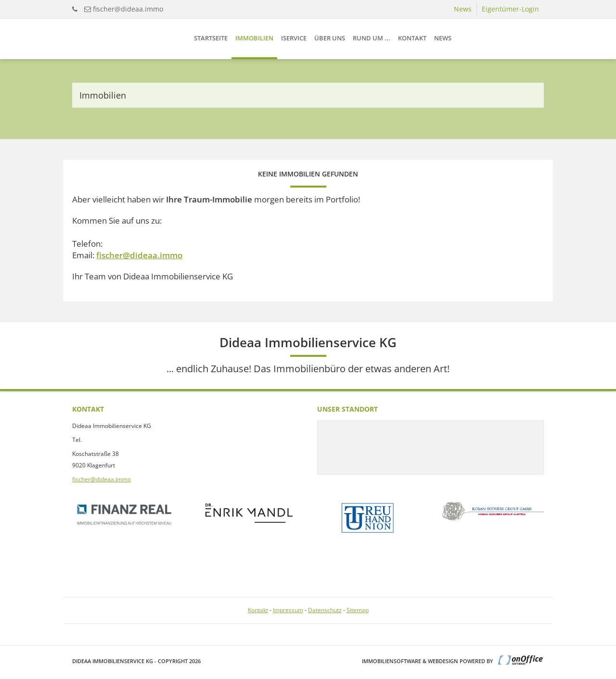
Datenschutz (325, 610)
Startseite (211, 38)
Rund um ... (371, 38)
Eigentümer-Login (510, 8)
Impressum (288, 610)
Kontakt (412, 38)
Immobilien (254, 38)
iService (294, 38)
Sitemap (357, 610)
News (463, 8)
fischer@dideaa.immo (128, 8)
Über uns (329, 38)
